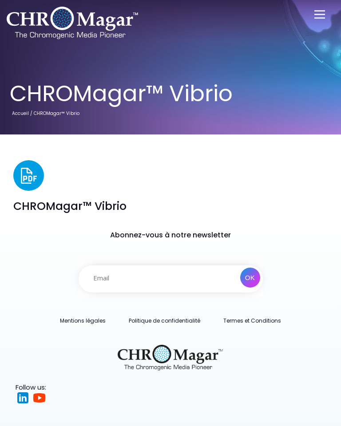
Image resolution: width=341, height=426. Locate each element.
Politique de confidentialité (164, 320)
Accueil (20, 113)
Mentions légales (83, 320)
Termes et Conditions (252, 320)
